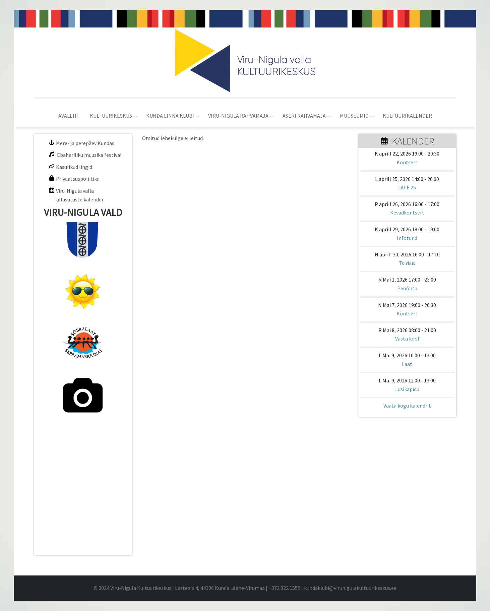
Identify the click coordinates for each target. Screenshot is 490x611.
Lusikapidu (407, 389)
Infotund (407, 238)
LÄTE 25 (407, 187)
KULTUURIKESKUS (111, 115)
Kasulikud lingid (74, 167)
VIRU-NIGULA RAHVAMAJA (238, 115)
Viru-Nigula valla (75, 190)
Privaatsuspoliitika (78, 178)
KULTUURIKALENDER (407, 115)
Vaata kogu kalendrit (407, 405)
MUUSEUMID (354, 115)
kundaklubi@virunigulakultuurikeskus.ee (350, 588)
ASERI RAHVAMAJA (304, 115)
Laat (407, 364)
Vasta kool (407, 338)
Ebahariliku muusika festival (89, 154)
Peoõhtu (407, 288)
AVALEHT (69, 115)
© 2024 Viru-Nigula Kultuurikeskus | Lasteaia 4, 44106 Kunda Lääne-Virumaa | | (199, 588)
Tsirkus (407, 263)
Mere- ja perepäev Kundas (85, 143)
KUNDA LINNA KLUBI (170, 115)
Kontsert (407, 162)
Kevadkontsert (407, 212)
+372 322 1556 (284, 588)
